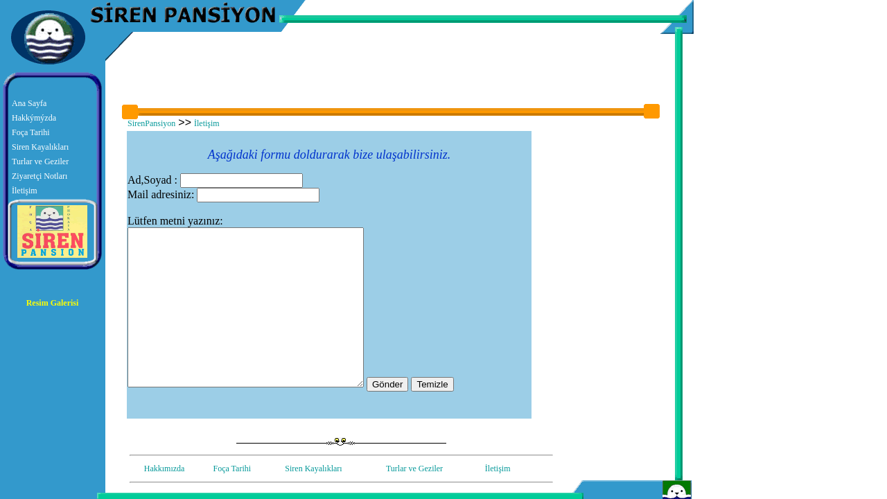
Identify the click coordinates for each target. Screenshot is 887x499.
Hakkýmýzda (34, 118)
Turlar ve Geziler (40, 161)
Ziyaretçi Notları (39, 176)
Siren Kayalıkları (40, 147)
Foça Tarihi (31, 132)
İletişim (24, 190)
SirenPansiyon (151, 123)
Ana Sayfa (29, 103)
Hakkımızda (164, 468)
